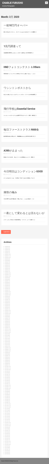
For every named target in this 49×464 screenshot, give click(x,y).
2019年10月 (8, 369)
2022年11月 (8, 312)
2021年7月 (7, 337)
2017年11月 (8, 405)
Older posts (6, 232)
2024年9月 (7, 277)
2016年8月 (7, 428)
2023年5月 (7, 302)
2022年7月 (7, 318)
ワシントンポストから (17, 88)
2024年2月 (7, 288)
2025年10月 (8, 257)
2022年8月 (7, 316)
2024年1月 (7, 290)
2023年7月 (7, 299)
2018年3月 (7, 399)
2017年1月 (7, 421)
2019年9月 (7, 371)
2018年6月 (7, 394)
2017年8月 (7, 410)
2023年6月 (7, 301)
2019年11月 (8, 368)
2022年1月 (7, 327)
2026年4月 (7, 248)
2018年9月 (7, 390)
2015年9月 (7, 446)
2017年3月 (7, 418)
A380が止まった (13, 150)
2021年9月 (7, 333)
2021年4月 (7, 341)
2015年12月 (8, 441)
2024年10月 (8, 276)
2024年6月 (7, 282)
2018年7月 (7, 393)
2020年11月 (8, 349)
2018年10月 (8, 388)
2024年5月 (7, 284)
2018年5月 (7, 396)
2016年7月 (7, 430)
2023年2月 (7, 307)
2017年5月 (7, 414)
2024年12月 (8, 273)
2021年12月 (8, 329)
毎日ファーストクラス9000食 (21, 129)
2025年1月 (7, 271)
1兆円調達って (12, 46)
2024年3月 (7, 287)
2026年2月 (7, 251)
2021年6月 (7, 338)
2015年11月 (8, 443)
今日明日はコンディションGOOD (23, 171)
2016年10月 (8, 425)
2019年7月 (7, 374)
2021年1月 (7, 346)
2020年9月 (7, 352)
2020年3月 (7, 361)
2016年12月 (8, 422)
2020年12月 (8, 347)
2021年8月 (7, 335)
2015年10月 (8, 444)
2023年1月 (7, 308)
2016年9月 (7, 427)
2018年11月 (8, 386)
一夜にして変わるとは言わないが (24, 213)
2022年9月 (7, 315)
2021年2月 (7, 344)
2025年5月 (7, 265)
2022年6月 (7, 319)
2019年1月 (7, 383)
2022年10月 (8, 313)
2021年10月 (8, 332)
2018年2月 (7, 400)
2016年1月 (7, 439)
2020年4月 (7, 360)
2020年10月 (8, 351)
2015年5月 (7, 452)
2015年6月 (7, 450)
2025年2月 (7, 270)
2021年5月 (7, 340)
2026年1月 (7, 252)
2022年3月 (7, 324)
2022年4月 (7, 323)
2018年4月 (7, 397)
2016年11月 (8, 424)
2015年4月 (7, 453)
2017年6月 (7, 413)
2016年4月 (7, 435)
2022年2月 (7, 326)
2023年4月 (7, 304)
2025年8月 (7, 260)
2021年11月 (8, 330)
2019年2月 (7, 382)
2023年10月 (8, 294)
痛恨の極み (10, 192)
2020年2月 (7, 363)
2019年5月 (7, 377)
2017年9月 (7, 408)
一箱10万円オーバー (16, 25)
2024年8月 (7, 279)
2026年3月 (7, 249)
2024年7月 (7, 280)
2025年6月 (7, 263)
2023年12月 (8, 291)
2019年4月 (7, 379)
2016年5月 (7, 433)
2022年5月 (7, 321)
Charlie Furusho (12, 2)
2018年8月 (7, 391)
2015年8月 (7, 447)
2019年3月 (7, 380)
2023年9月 (7, 296)
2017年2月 (7, 419)
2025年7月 (7, 262)
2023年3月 (7, 305)
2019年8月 (7, 372)
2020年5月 (7, 358)
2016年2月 (7, 438)
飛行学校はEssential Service (19, 108)
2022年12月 (8, 310)
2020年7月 (7, 355)
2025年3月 (7, 268)
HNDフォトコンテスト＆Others (22, 67)
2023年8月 (7, 298)
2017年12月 (8, 404)
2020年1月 (7, 365)
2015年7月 (7, 449)
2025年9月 (7, 259)
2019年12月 (8, 366)
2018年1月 (7, 402)
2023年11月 (8, 293)
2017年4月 (7, 416)
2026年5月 (7, 246)
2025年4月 (7, 266)
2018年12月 (8, 385)
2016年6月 (7, 432)
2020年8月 (7, 354)
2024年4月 (7, 285)
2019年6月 (7, 375)
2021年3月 (7, 343)
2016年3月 (7, 436)
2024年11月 (8, 274)
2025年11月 (8, 255)
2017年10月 (8, 407)
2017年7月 (7, 411)
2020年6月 (7, 357)
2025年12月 (8, 254)
